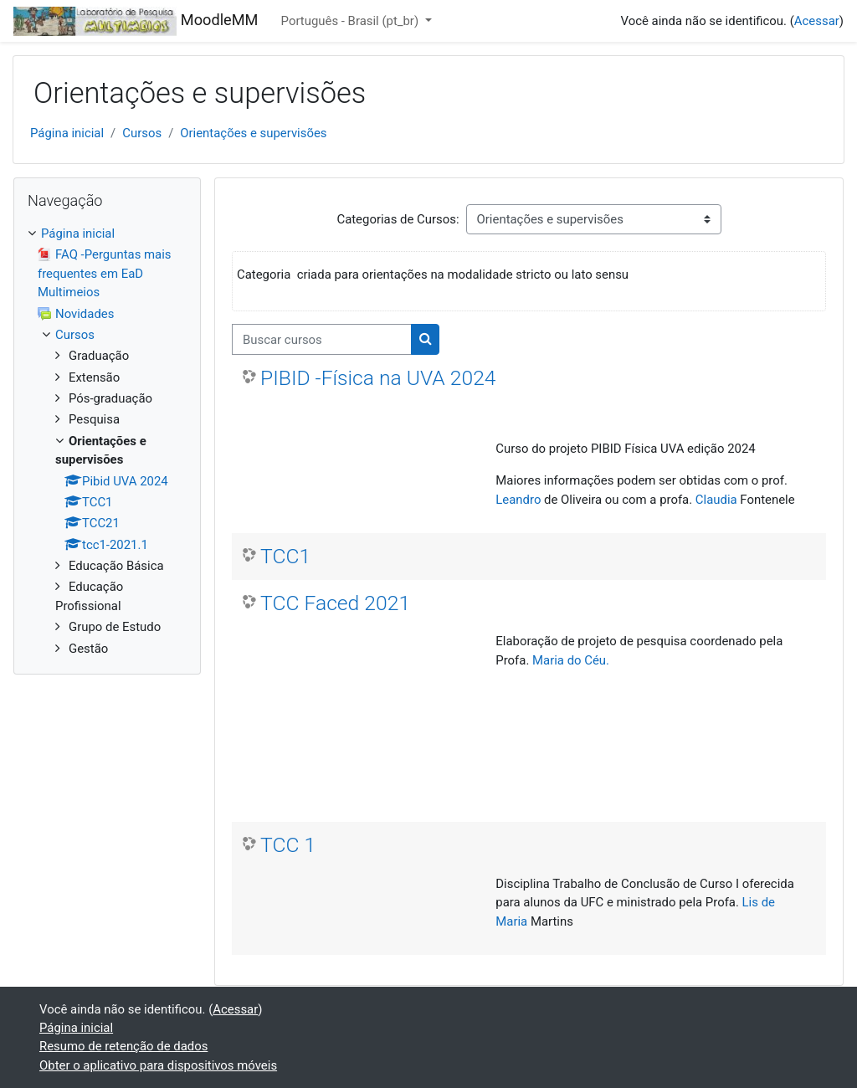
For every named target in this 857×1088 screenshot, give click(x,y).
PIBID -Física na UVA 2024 (378, 378)
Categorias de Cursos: (397, 219)
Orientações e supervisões (253, 133)
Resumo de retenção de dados (123, 1046)
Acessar (816, 20)
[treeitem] (107, 441)
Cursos (142, 133)
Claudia (718, 499)
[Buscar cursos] (322, 339)
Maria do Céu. (570, 660)
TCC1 (285, 556)
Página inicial (67, 133)
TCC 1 (288, 845)
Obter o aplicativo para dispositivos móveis (158, 1065)
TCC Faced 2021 (335, 603)
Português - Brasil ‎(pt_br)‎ (351, 20)
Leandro (518, 499)
